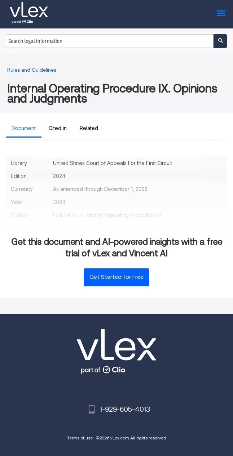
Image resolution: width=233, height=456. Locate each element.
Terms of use (80, 437)
